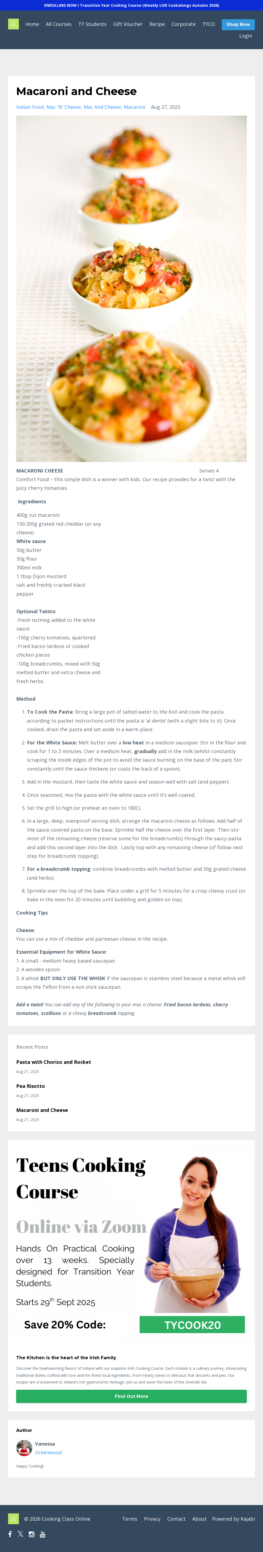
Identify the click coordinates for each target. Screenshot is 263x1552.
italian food (30, 107)
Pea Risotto (30, 1086)
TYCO (208, 24)
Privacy (152, 1519)
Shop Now (238, 24)
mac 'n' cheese (63, 107)
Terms (129, 1519)
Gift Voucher (128, 24)
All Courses (58, 24)
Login (245, 35)
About (199, 1519)
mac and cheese (102, 107)
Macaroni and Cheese (42, 1110)
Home (32, 24)
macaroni (134, 107)
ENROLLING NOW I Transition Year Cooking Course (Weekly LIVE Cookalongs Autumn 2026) (131, 5)
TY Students (92, 24)
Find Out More (131, 1396)
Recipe (157, 24)
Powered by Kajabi (233, 1519)
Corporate (184, 24)
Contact (176, 1519)
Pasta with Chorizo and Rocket (53, 1062)
